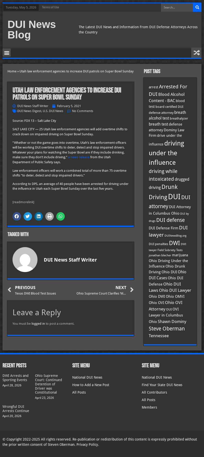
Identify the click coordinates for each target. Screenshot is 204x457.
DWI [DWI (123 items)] (174, 243)
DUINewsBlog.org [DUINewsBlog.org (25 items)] (175, 235)
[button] (6, 52)
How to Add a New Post (90, 385)
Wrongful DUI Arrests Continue (15, 409)
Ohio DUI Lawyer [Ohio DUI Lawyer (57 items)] (175, 290)
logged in (38, 323)
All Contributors (154, 392)
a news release (79, 157)
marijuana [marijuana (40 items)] (180, 255)
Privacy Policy (87, 445)
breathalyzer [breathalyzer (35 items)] (179, 118)
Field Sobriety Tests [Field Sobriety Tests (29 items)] (170, 250)
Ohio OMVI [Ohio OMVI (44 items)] (175, 296)
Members (149, 407)
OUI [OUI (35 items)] (169, 309)
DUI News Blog (32, 29)
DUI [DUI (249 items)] (174, 196)
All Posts (79, 392)
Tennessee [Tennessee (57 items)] (159, 335)
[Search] (197, 7)
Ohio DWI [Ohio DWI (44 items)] (157, 296)
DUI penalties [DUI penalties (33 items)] (158, 244)
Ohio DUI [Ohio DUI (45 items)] (169, 272)
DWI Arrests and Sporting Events (15, 378)
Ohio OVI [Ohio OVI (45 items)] (156, 303)
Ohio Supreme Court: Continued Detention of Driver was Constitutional (48, 384)
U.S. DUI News (53, 111)
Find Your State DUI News (162, 385)
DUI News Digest (29, 111)
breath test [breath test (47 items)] (158, 124)
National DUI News (87, 377)
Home (12, 71)
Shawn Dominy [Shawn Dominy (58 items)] (172, 321)
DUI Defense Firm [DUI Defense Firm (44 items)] (163, 228)
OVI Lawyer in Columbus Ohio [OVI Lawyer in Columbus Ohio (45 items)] (166, 315)
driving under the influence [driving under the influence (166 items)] (166, 153)
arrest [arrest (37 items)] (153, 87)
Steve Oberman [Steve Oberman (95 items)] (167, 328)
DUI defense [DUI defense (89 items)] (170, 220)
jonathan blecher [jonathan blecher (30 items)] (160, 255)
